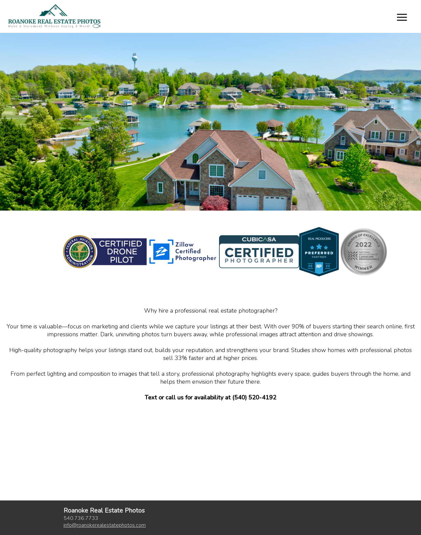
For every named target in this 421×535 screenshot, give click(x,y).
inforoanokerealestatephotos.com (104, 525)
